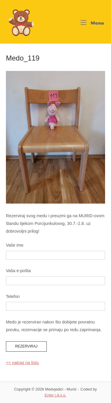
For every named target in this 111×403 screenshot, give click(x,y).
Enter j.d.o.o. (55, 395)
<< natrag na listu (22, 362)
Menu (92, 21)
